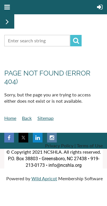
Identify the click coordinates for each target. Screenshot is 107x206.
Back (27, 118)
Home (10, 118)
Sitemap (45, 118)
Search (76, 40)
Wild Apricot (44, 178)
